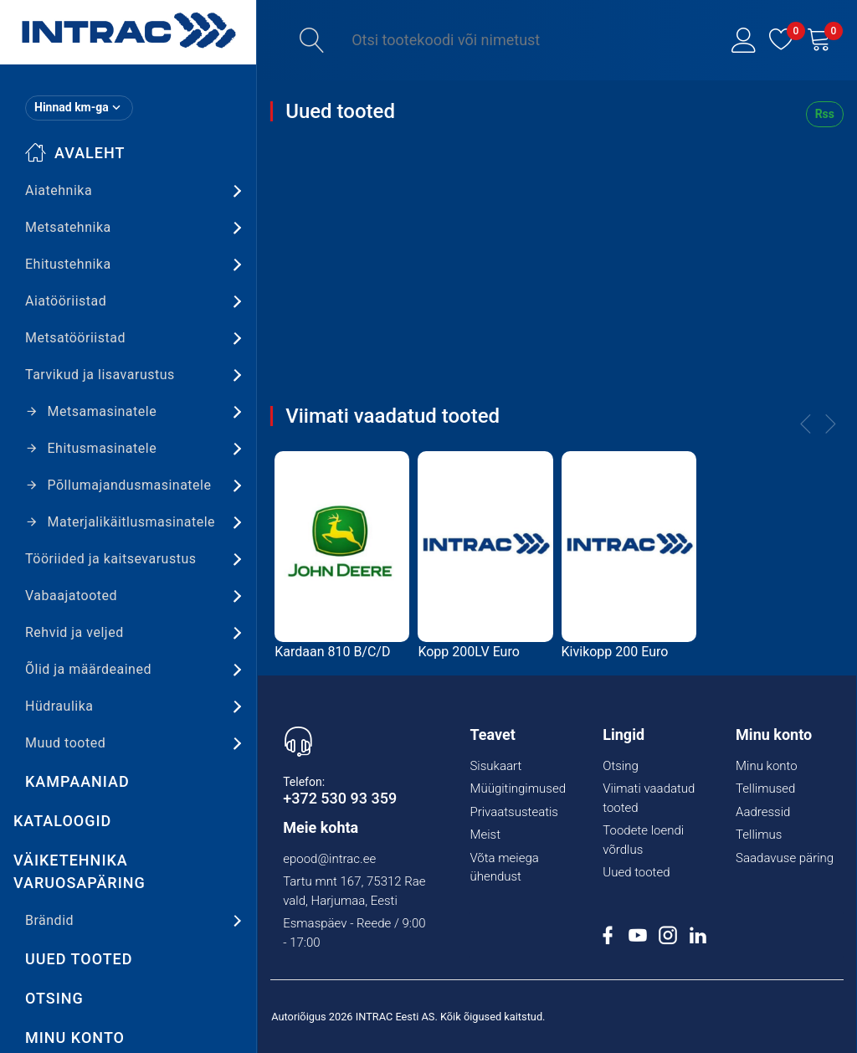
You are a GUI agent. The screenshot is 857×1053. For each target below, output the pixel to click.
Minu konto (767, 765)
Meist (485, 834)
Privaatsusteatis (514, 811)
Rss (824, 114)
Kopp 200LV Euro (468, 652)
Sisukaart (495, 765)
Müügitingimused (518, 788)
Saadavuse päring (785, 858)
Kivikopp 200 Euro (615, 652)
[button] (744, 40)
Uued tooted (79, 959)
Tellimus (759, 834)
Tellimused (765, 788)
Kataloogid (62, 821)
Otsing (54, 998)
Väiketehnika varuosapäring (79, 871)
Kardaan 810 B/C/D (332, 652)
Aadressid (763, 811)
